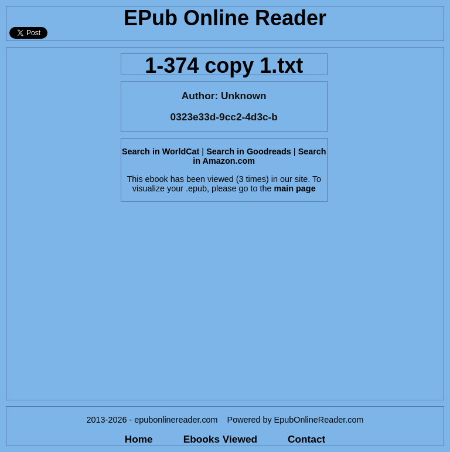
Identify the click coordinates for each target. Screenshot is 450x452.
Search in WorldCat (160, 151)
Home (139, 439)
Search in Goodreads (248, 151)
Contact (306, 439)
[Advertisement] (60, 224)
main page (294, 188)
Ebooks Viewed (220, 439)
